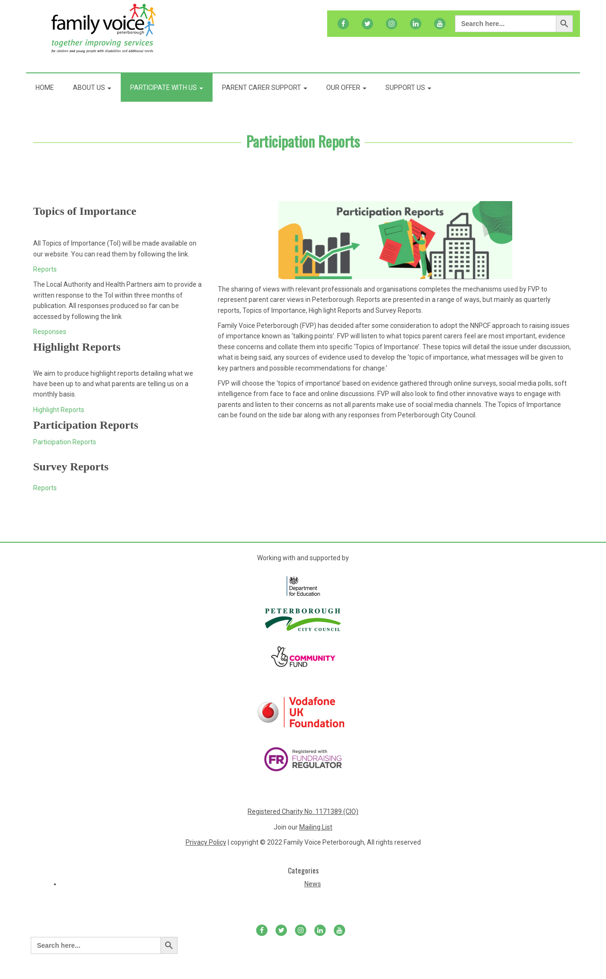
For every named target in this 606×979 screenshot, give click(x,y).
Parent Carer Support (264, 87)
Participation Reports (303, 141)
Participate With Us (166, 87)
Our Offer (346, 87)
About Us (92, 87)
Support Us (408, 87)
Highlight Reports (58, 410)
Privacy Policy (206, 842)
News (312, 884)
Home (45, 87)
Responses (49, 331)
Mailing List (315, 827)
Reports (45, 269)
